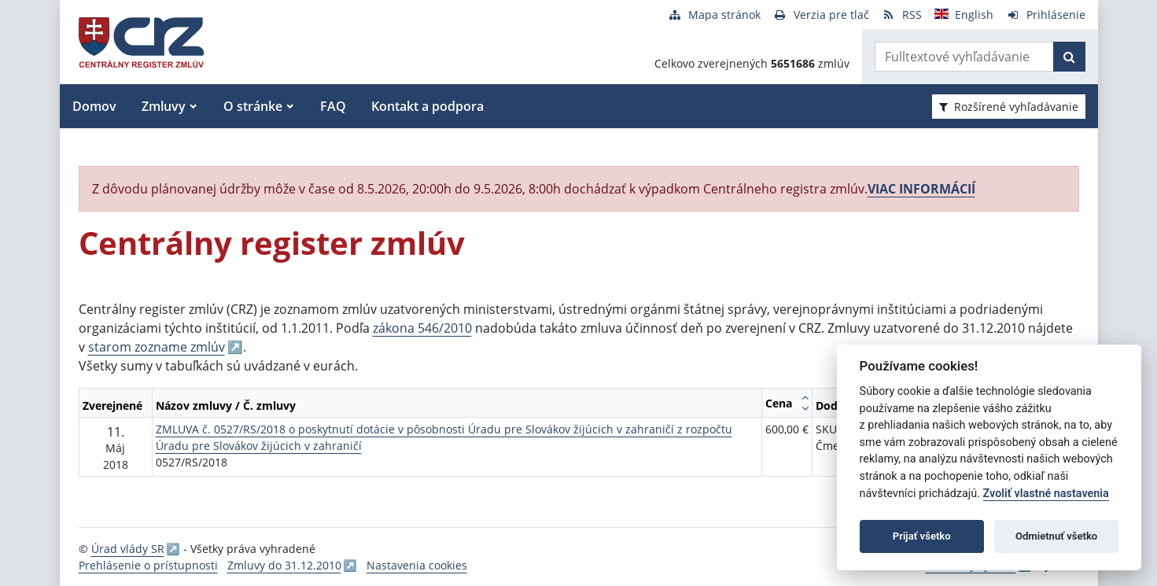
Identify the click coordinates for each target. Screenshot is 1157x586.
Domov (94, 106)
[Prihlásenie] (1045, 14)
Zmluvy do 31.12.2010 (284, 565)
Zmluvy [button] (164, 106)
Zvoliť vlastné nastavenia (1046, 493)
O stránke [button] (252, 106)
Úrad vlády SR (127, 548)
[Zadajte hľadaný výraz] (964, 57)
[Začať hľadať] (1069, 57)
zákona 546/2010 (422, 328)
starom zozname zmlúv (156, 347)
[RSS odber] (902, 14)
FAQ (333, 106)
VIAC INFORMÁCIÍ (921, 188)
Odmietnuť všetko (1056, 536)
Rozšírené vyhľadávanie (1008, 106)
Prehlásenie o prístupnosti (148, 565)
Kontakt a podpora (427, 106)
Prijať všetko (922, 536)
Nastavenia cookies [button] (417, 565)
